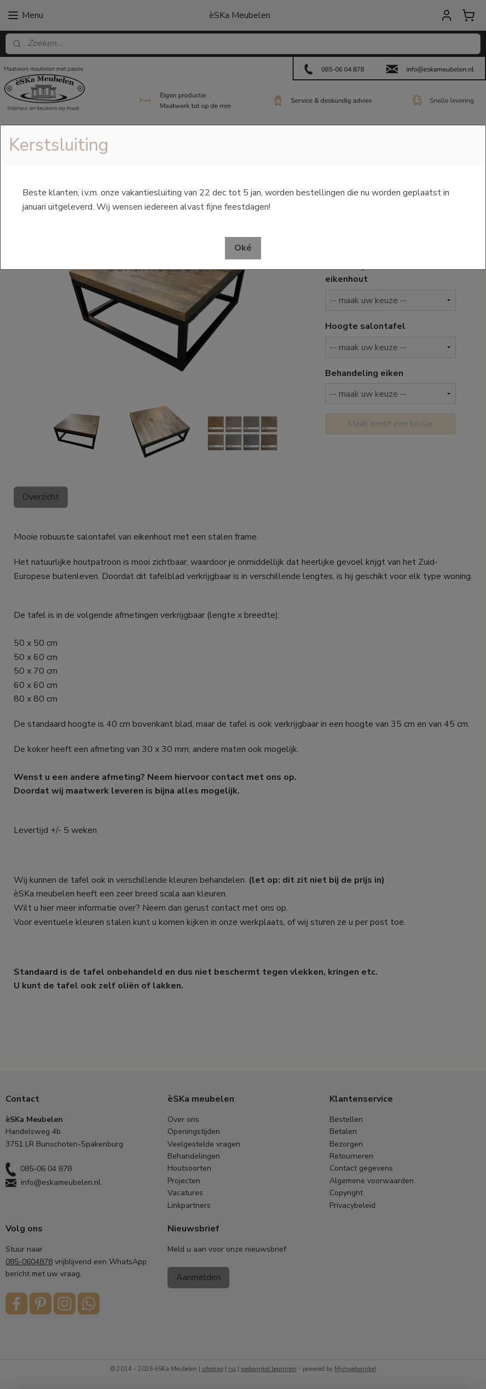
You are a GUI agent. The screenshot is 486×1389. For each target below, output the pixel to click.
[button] (243, 248)
